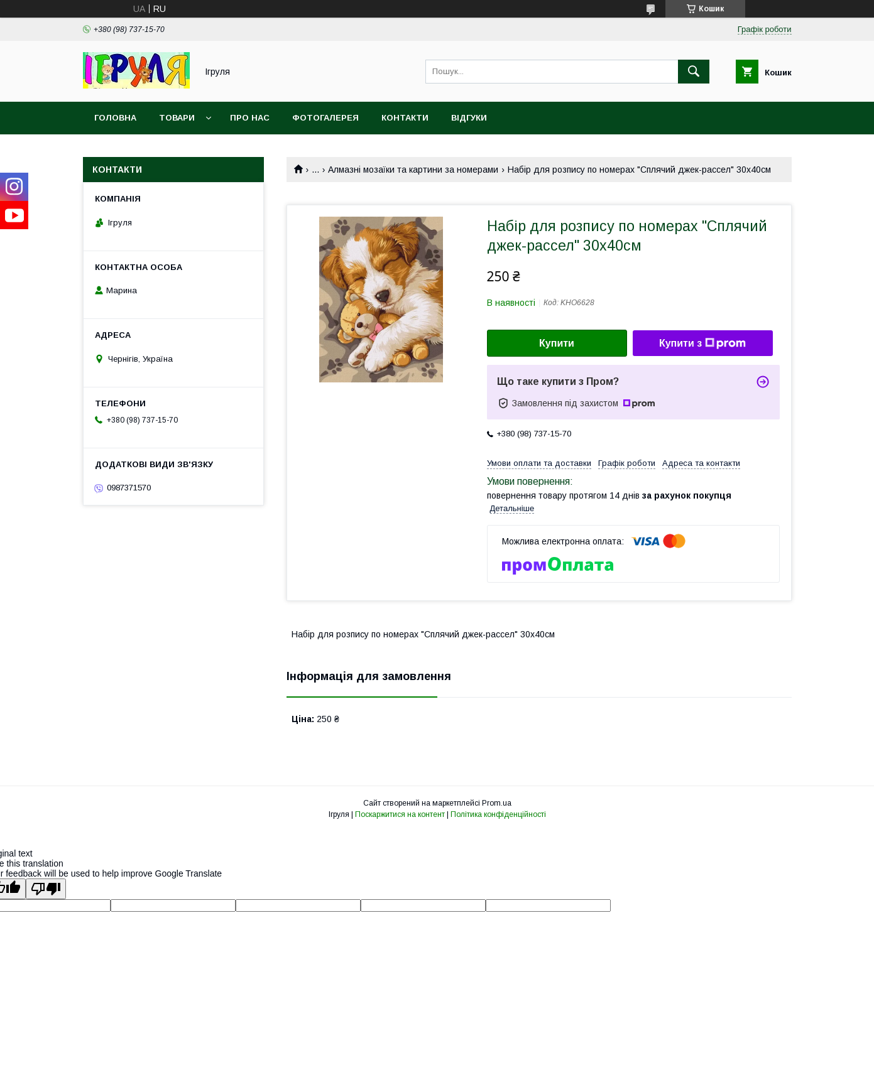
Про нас (250, 117)
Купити (556, 343)
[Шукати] (693, 72)
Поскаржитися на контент (400, 814)
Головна (115, 117)
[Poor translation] (46, 888)
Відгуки (469, 117)
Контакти (405, 117)
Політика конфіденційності (498, 814)
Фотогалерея (325, 117)
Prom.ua (496, 803)
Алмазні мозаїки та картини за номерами (413, 170)
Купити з (702, 343)
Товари (177, 117)
